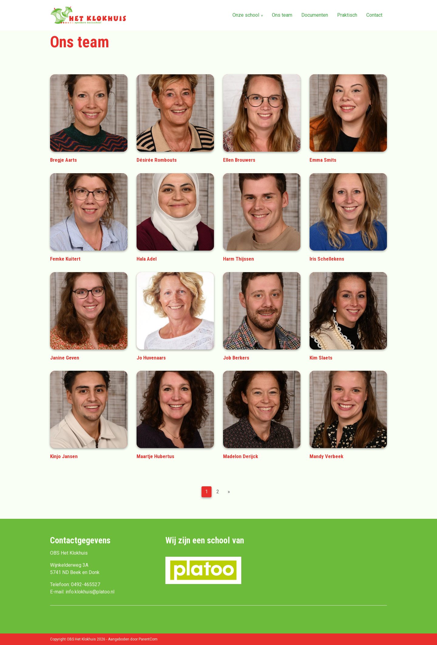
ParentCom (148, 639)
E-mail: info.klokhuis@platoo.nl (82, 592)
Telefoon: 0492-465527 (75, 584)
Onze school (245, 15)
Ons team (282, 15)
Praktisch (347, 15)
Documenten (314, 15)
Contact (374, 15)
